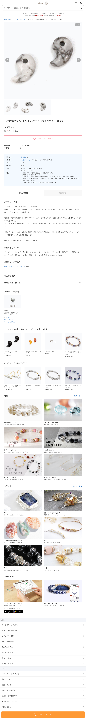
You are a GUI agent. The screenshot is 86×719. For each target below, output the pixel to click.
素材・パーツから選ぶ (9, 630)
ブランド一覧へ (76, 486)
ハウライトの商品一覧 (9, 321)
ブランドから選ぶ (8, 636)
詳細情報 (62, 193)
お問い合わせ (6, 707)
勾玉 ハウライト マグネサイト (15, 267)
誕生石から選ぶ (7, 653)
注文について (6, 685)
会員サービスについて (9, 696)
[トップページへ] (43, 5)
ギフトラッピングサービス (11, 701)
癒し (9, 317)
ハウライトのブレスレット (11, 323)
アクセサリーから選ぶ (9, 625)
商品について (6, 679)
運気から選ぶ (6, 658)
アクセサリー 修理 (69, 351)
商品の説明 (23, 193)
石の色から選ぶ (7, 647)
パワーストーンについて (10, 674)
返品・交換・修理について (11, 690)
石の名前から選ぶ (8, 641)
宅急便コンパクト (26, 160)
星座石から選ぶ (7, 664)
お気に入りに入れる (43, 138)
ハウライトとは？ (8, 319)
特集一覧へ (78, 396)
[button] (7, 60)
